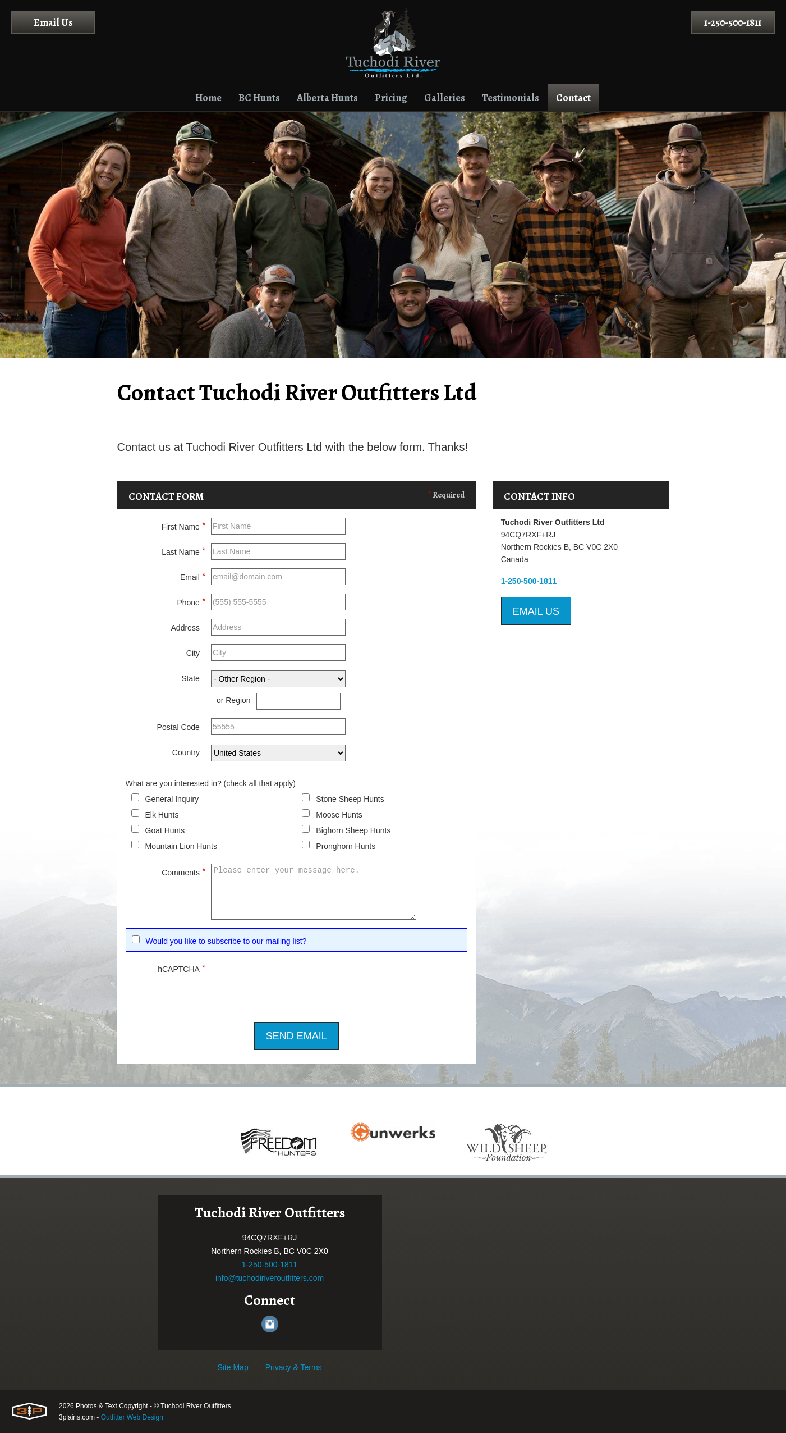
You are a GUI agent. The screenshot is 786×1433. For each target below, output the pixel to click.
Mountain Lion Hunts (181, 846)
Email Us (53, 22)
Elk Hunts (162, 814)
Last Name (183, 550)
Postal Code (178, 727)
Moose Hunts (339, 814)
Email (192, 575)
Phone (191, 601)
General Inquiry (172, 799)
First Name (183, 525)
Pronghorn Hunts (345, 846)
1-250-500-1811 (732, 22)
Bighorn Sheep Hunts (353, 830)
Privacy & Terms (293, 1367)
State (190, 678)
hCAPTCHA (181, 967)
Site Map (232, 1367)
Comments (183, 871)
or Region (234, 700)
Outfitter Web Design (132, 1417)
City (193, 653)
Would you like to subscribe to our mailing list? (226, 941)
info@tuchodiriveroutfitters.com (269, 1278)
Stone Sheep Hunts (350, 799)
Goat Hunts (165, 830)
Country (186, 752)
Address (185, 627)
